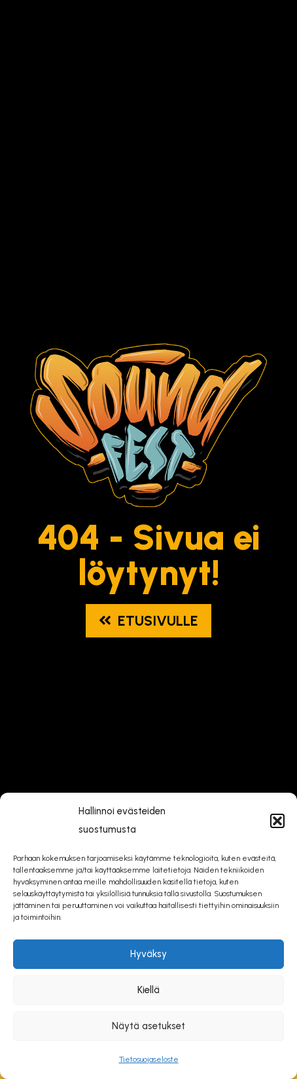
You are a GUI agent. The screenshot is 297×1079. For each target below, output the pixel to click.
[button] (277, 820)
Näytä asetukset (148, 1026)
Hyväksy (148, 954)
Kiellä (148, 990)
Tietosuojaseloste (149, 1059)
